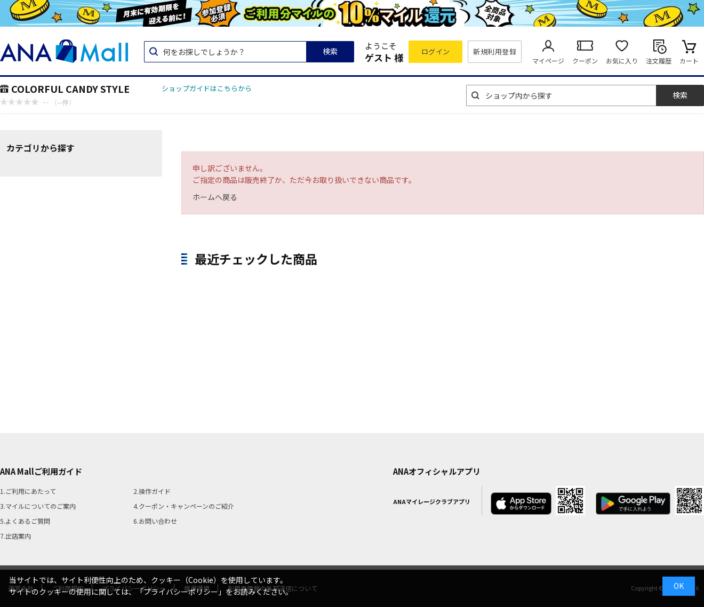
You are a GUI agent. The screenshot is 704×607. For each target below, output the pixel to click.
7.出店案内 (15, 535)
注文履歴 (658, 60)
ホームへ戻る (215, 196)
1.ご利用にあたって (28, 491)
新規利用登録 (494, 51)
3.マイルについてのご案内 (38, 505)
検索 (330, 51)
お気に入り (622, 60)
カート (689, 60)
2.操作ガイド (152, 491)
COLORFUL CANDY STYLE (70, 88)
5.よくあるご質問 (25, 520)
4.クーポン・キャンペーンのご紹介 (183, 505)
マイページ (548, 60)
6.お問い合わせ (155, 520)
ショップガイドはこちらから (207, 88)
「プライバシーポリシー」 (181, 591)
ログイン (435, 51)
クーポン (585, 60)
